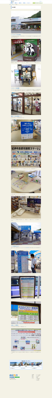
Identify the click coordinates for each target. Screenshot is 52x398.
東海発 (32, 376)
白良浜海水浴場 (27, 247)
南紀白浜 (10, 4)
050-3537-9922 (13, 378)
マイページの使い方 (38, 374)
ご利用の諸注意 (38, 378)
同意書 (37, 377)
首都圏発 (33, 374)
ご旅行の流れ (37, 380)
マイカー (33, 378)
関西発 (32, 375)
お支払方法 (37, 376)
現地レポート (13, 4)
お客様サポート (40, 1)
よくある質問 (37, 379)
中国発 (32, 377)
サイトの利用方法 (38, 375)
